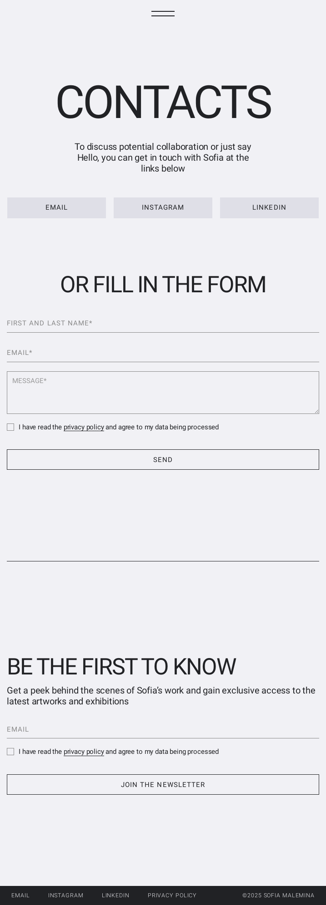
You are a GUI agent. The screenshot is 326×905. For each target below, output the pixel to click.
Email (20, 895)
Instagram (66, 895)
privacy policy (84, 427)
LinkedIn (116, 895)
